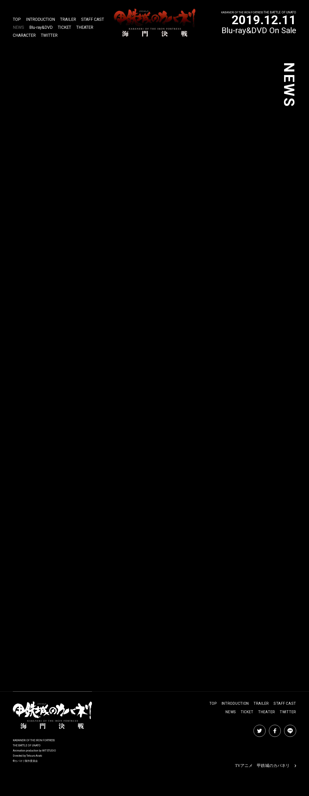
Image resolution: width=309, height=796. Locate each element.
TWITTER (49, 35)
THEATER (84, 27)
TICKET (64, 27)
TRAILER (68, 19)
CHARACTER (24, 35)
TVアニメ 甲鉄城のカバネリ (266, 766)
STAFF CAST (92, 19)
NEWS (18, 27)
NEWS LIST (125, 658)
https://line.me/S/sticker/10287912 (40, 132)
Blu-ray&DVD (41, 27)
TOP (17, 19)
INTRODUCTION (40, 19)
